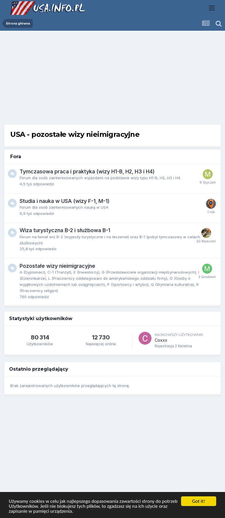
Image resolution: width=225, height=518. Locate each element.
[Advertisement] (112, 80)
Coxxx (161, 340)
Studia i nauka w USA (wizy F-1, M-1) (65, 201)
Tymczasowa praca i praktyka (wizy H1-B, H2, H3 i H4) (87, 171)
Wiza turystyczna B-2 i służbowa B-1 (65, 230)
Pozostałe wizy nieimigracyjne (57, 266)
